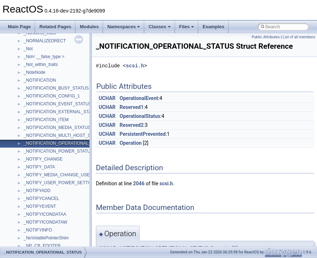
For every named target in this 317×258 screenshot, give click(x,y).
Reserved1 (131, 107)
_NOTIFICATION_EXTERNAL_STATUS (62, 111)
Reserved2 (131, 125)
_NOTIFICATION (40, 80)
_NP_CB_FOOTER (42, 245)
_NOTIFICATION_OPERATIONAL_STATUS (65, 143)
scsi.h (135, 65)
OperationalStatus (140, 116)
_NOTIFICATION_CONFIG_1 (52, 96)
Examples (213, 26)
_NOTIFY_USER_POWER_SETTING (60, 182)
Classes (159, 26)
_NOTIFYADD (37, 190)
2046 (139, 183)
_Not (28, 48)
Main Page (19, 26)
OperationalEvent (139, 98)
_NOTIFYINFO (38, 230)
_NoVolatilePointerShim (46, 237)
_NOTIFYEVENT (40, 206)
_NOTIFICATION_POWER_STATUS (58, 151)
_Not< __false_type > (44, 56)
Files (186, 26)
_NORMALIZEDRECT (45, 40)
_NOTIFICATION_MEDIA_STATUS (57, 127)
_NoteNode (34, 72)
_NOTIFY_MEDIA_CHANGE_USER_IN (61, 174)
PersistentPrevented (143, 134)
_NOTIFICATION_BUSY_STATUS (56, 88)
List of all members (299, 37)
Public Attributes (266, 37)
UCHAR (107, 98)
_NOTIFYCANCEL (41, 198)
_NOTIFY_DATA (39, 166)
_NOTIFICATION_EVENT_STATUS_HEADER (68, 103)
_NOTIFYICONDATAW (45, 222)
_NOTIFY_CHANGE (43, 159)
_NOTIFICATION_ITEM (46, 119)
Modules (89, 26)
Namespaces (123, 26)
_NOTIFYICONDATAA (45, 214)
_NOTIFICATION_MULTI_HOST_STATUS (64, 135)
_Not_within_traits (41, 64)
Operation (131, 143)
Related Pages (55, 26)
